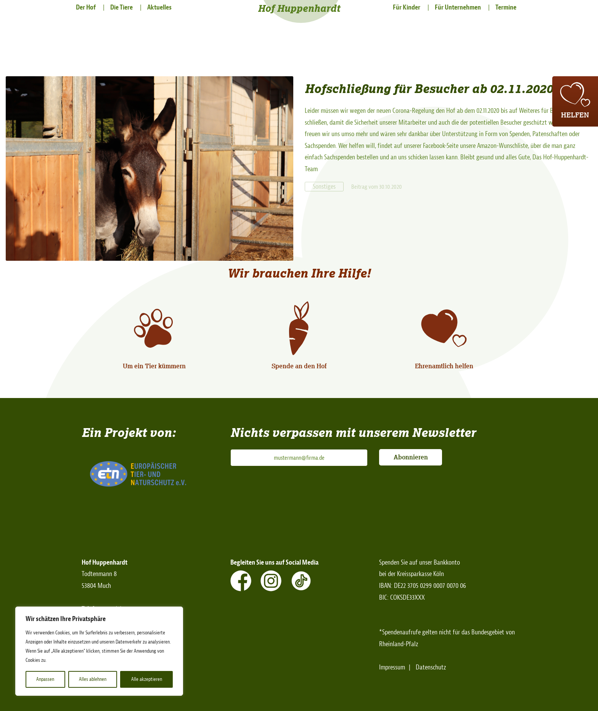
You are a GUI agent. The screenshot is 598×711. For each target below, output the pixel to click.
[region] (99, 651)
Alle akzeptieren (146, 679)
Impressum (392, 667)
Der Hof (86, 7)
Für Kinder (406, 7)
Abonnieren (411, 457)
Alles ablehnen (92, 679)
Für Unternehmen (458, 7)
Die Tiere (121, 7)
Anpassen (45, 679)
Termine (505, 7)
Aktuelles (159, 7)
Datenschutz (431, 667)
